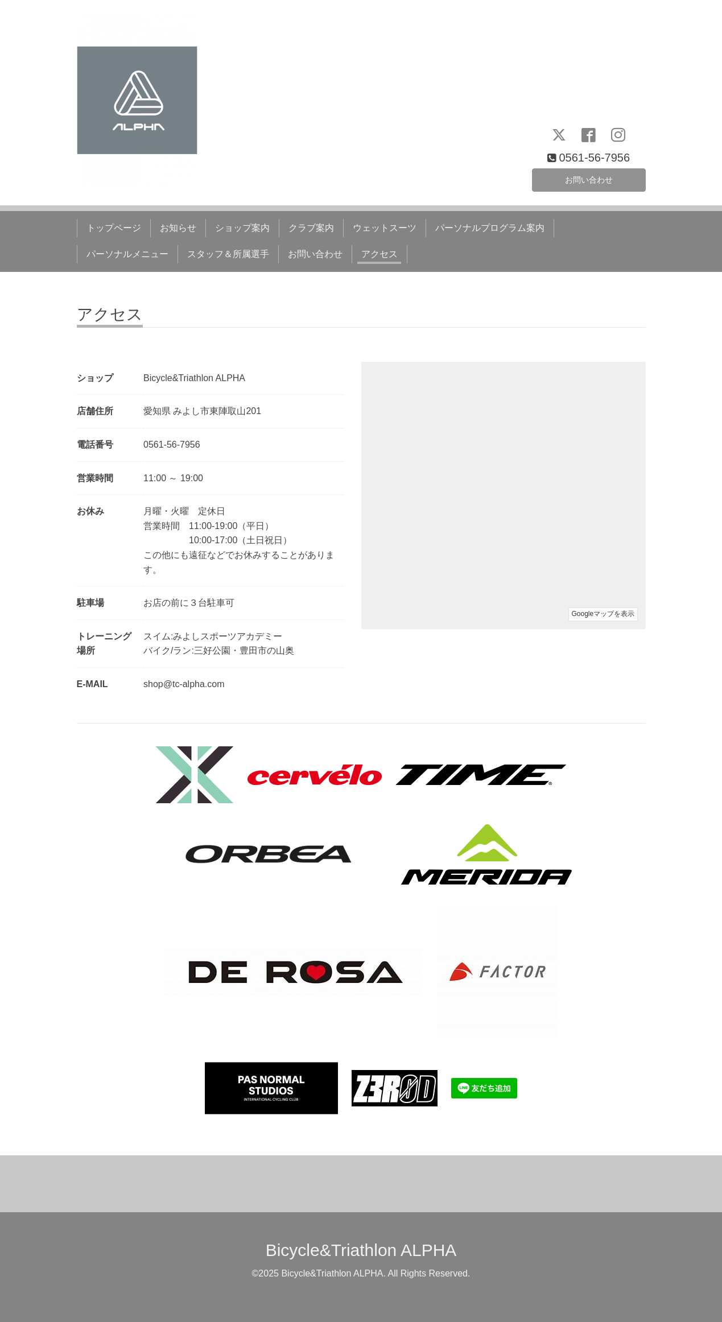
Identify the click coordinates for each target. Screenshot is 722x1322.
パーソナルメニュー (127, 254)
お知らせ (178, 228)
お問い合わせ (589, 178)
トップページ (113, 228)
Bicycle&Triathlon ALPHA (361, 1250)
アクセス (379, 254)
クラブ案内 (311, 228)
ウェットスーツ (384, 228)
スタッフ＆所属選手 (228, 254)
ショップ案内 (242, 228)
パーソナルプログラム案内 (489, 228)
